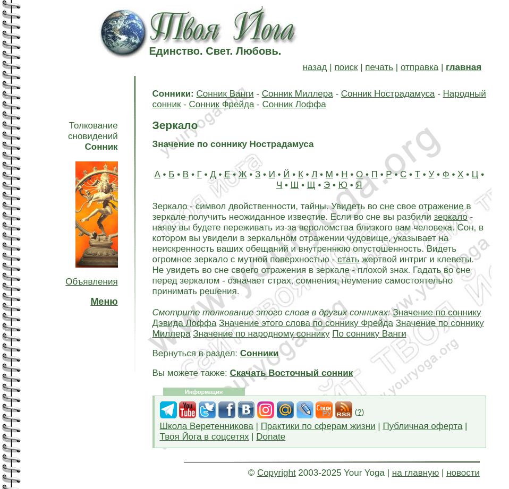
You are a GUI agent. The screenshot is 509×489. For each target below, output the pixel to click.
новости (463, 473)
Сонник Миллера (297, 94)
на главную (415, 473)
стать (348, 259)
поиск (346, 67)
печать (379, 67)
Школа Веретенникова (206, 426)
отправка (419, 67)
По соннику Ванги (369, 334)
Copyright (276, 473)
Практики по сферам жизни (318, 426)
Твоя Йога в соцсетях (204, 437)
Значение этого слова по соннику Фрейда (306, 323)
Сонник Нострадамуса (388, 94)
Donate (270, 437)
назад (315, 67)
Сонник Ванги (225, 94)
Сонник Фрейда (221, 104)
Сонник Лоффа (294, 104)
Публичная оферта (422, 426)
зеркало (450, 217)
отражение (441, 206)
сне (387, 206)
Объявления (91, 282)
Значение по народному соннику (261, 334)
